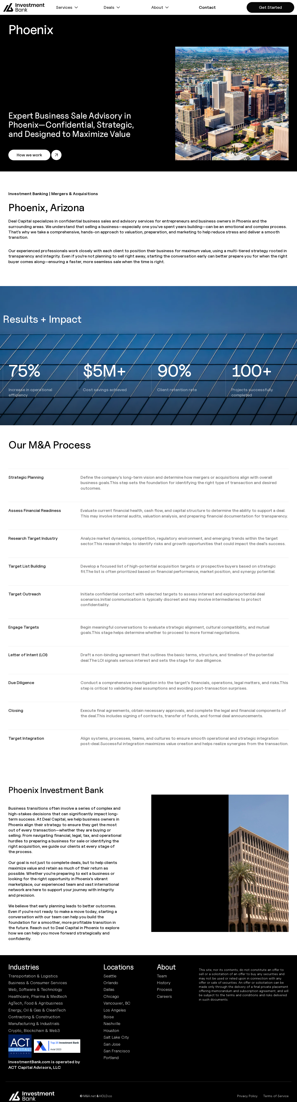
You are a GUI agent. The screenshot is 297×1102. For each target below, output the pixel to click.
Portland (111, 1057)
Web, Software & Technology (35, 989)
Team (162, 975)
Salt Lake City (116, 1037)
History (164, 982)
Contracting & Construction (34, 1016)
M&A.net (89, 1096)
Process (164, 989)
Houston (111, 1030)
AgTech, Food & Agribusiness (35, 1003)
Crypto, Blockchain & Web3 (34, 1030)
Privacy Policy (247, 1096)
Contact (207, 7)
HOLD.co (105, 1096)
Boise (108, 1016)
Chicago (111, 996)
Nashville (111, 1023)
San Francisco (116, 1050)
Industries (23, 967)
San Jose (111, 1044)
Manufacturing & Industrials (33, 1023)
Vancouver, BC (116, 1003)
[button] (67, 7)
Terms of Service (276, 1096)
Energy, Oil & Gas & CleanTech (37, 1010)
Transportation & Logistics (33, 975)
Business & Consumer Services (37, 982)
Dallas (108, 989)
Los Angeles (114, 1010)
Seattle (109, 975)
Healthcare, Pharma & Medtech (37, 996)
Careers (164, 996)
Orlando (110, 982)
